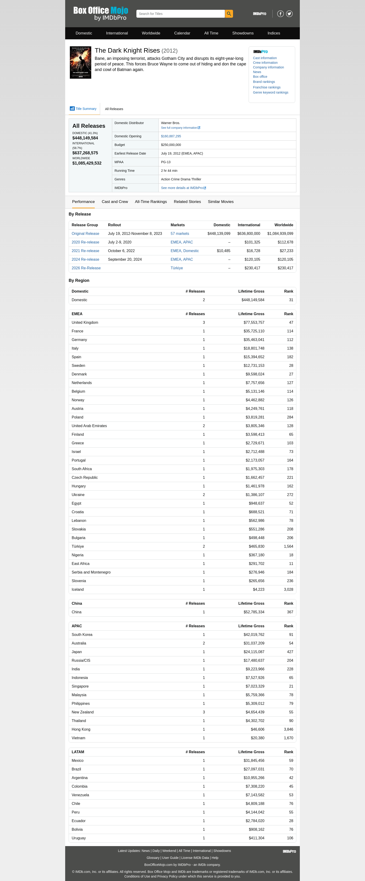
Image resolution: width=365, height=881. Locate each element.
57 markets (180, 234)
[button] (266, 81)
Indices (274, 33)
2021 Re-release (85, 251)
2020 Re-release (85, 242)
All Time (211, 33)
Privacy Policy (167, 876)
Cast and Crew (115, 201)
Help (215, 858)
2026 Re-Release (86, 268)
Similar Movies (221, 201)
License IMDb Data (195, 858)
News (257, 72)
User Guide (170, 858)
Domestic (84, 33)
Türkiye (177, 268)
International (117, 33)
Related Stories (187, 201)
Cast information (265, 58)
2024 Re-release (85, 259)
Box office (260, 76)
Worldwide (151, 33)
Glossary (153, 858)
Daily (156, 851)
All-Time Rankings (151, 201)
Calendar (182, 33)
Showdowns (243, 33)
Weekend (169, 851)
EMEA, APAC (182, 242)
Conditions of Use (137, 876)
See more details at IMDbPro (183, 188)
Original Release (85, 234)
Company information (268, 67)
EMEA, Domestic (185, 251)
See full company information (181, 127)
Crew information (265, 62)
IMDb (202, 865)
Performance (83, 201)
